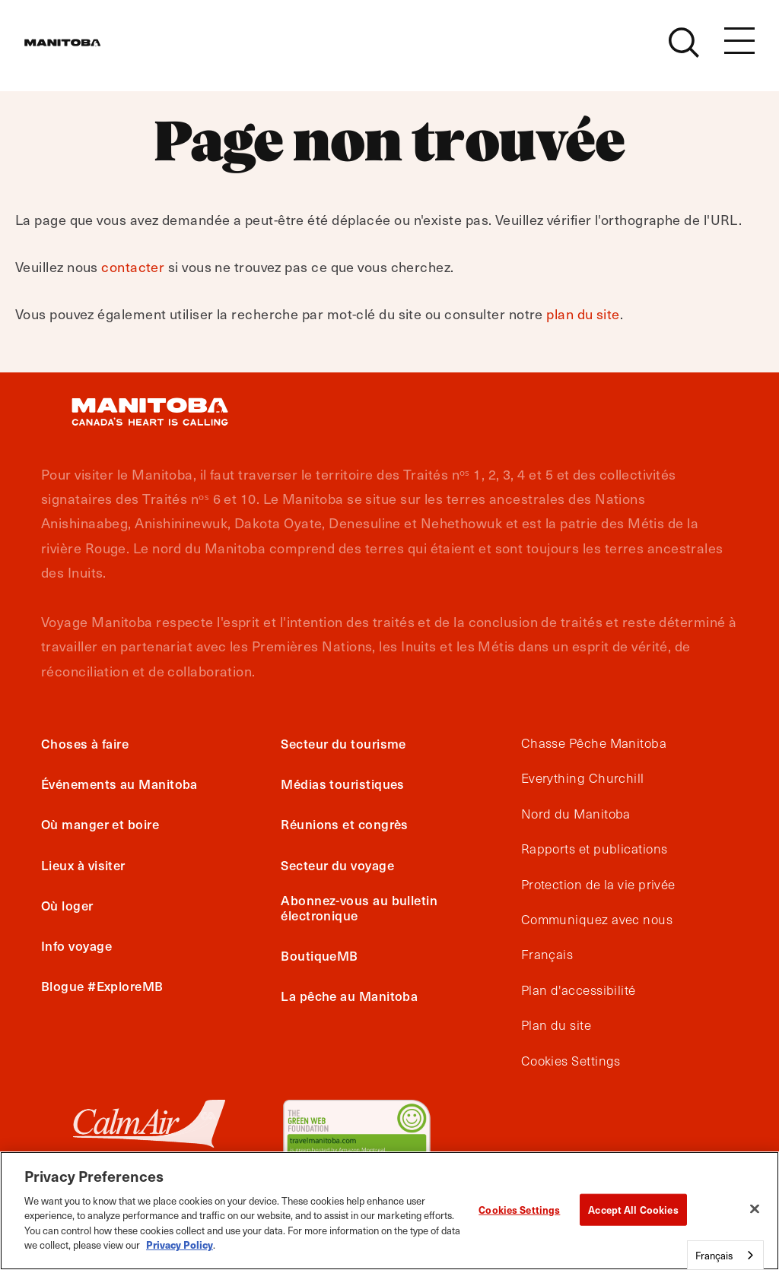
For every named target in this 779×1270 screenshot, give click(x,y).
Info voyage (76, 945)
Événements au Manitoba (119, 783)
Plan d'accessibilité (578, 990)
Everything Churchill (582, 778)
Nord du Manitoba (576, 814)
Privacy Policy (179, 1244)
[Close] (754, 1208)
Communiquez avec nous (596, 919)
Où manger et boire (100, 823)
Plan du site (556, 1025)
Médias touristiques (343, 783)
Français (547, 954)
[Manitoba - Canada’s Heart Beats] (81, 51)
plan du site (582, 313)
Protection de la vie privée (598, 884)
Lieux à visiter (83, 865)
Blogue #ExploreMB (102, 985)
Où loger (67, 905)
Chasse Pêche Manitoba (593, 743)
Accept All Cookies (633, 1209)
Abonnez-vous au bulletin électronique (359, 907)
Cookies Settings (571, 1061)
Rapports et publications (594, 849)
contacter (132, 266)
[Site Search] (684, 51)
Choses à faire (85, 743)
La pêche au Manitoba (349, 995)
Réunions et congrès (345, 823)
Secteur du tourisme (343, 743)
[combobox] (725, 1255)
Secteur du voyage (337, 865)
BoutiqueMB (319, 955)
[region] (389, 1210)
